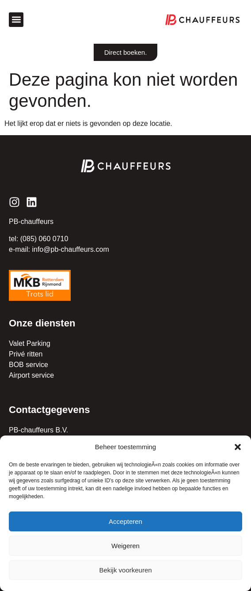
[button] (237, 447)
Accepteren (125, 521)
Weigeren (125, 545)
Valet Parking (29, 343)
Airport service (31, 375)
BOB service (28, 364)
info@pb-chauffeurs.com (70, 249)
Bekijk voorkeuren (125, 570)
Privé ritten (25, 354)
